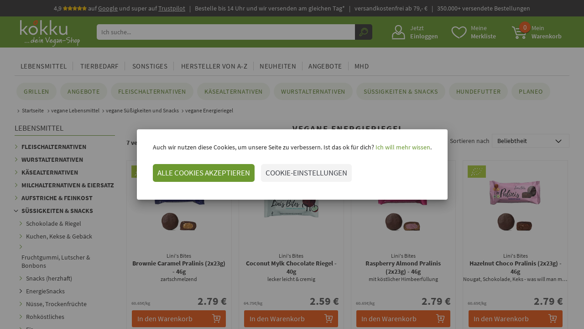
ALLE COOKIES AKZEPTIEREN (203, 173)
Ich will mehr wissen (402, 147)
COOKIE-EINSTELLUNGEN (306, 173)
